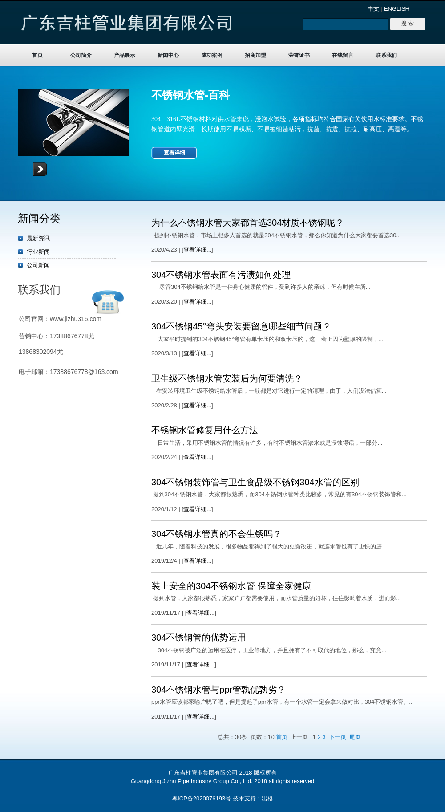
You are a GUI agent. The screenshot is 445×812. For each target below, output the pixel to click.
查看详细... (197, 249)
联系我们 (386, 55)
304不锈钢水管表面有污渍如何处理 (221, 275)
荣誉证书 (299, 55)
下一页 (337, 737)
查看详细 (174, 153)
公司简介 (81, 55)
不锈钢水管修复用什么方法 (204, 430)
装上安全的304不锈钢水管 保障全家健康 (231, 586)
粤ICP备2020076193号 (201, 798)
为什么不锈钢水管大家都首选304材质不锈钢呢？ (247, 222)
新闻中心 (168, 55)
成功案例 (211, 55)
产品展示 (124, 55)
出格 (267, 798)
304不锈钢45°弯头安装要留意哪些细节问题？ (241, 326)
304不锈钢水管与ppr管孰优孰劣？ (218, 689)
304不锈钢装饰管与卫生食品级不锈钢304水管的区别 (255, 482)
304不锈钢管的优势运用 (198, 637)
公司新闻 (38, 265)
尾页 (355, 737)
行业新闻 (38, 251)
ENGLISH (396, 8)
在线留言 (342, 55)
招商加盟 (255, 55)
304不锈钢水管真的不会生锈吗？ (216, 534)
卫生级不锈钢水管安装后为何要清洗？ (227, 378)
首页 (37, 55)
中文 (373, 8)
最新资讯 (38, 238)
